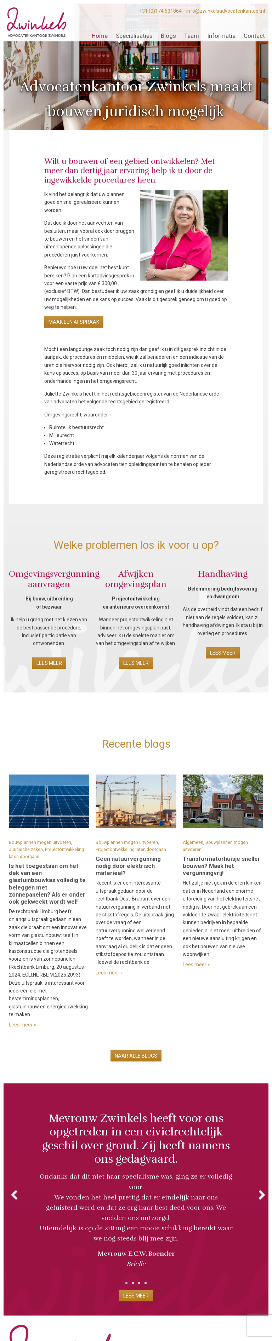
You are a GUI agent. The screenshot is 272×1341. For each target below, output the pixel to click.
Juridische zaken (26, 849)
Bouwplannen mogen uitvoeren (40, 842)
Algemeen (193, 842)
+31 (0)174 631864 (160, 11)
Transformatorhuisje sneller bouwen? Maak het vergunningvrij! (221, 865)
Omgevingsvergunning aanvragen (54, 579)
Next (258, 1194)
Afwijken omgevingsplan (135, 579)
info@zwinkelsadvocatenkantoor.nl (225, 11)
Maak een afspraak (74, 322)
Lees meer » (22, 1025)
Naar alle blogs (136, 1056)
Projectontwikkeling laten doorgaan (131, 849)
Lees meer (49, 663)
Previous (14, 1194)
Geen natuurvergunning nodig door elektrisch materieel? (128, 865)
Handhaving (223, 574)
